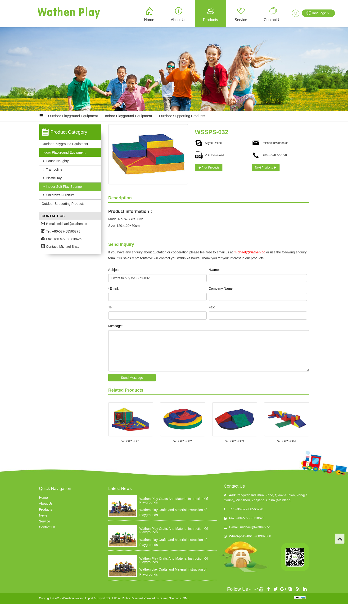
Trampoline (52, 169)
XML (186, 598)
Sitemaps (175, 598)
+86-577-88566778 (269, 155)
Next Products (266, 167)
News (43, 515)
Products (210, 20)
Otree (163, 598)
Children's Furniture (58, 195)
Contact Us (273, 20)
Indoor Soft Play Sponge (62, 186)
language (318, 13)
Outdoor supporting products (182, 116)
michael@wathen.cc (72, 224)
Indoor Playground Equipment (128, 116)
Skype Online (208, 143)
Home (149, 20)
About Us (178, 20)
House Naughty (55, 161)
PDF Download (209, 155)
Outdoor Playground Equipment (73, 116)
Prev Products (209, 167)
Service (241, 20)
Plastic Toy (52, 178)
